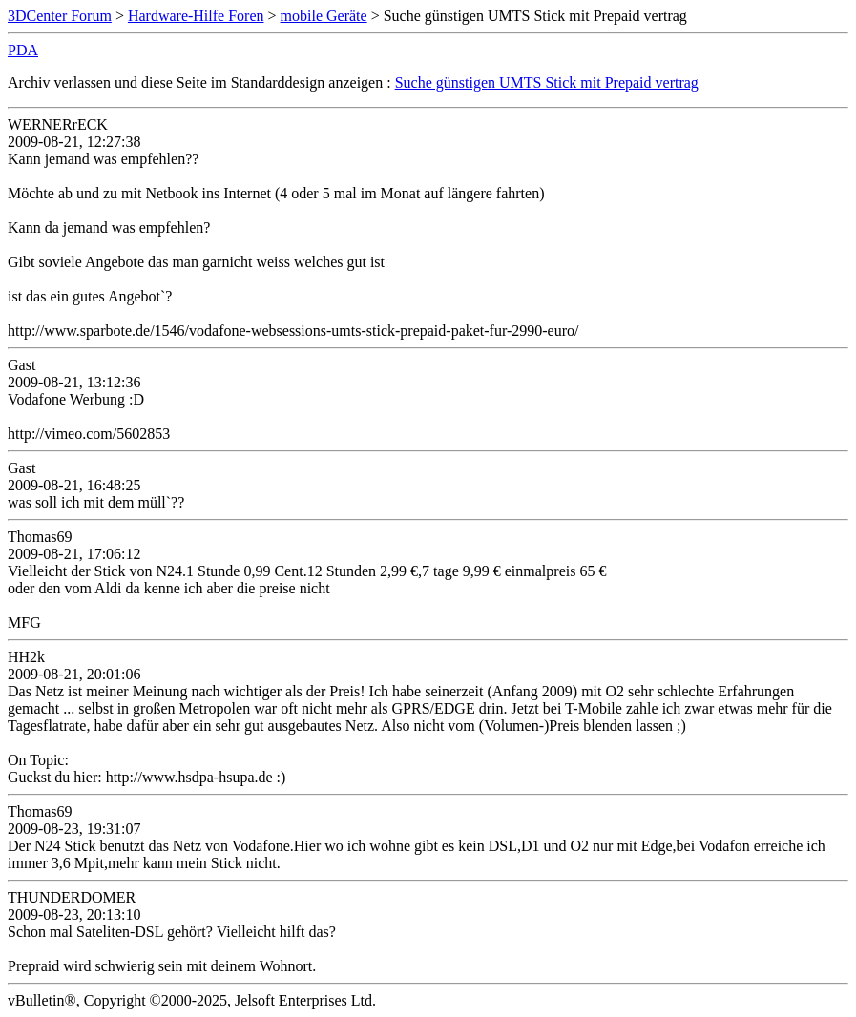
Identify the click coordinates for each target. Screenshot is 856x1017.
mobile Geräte (324, 16)
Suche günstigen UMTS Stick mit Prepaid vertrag (547, 82)
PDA (23, 50)
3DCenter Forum (60, 16)
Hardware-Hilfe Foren (196, 16)
